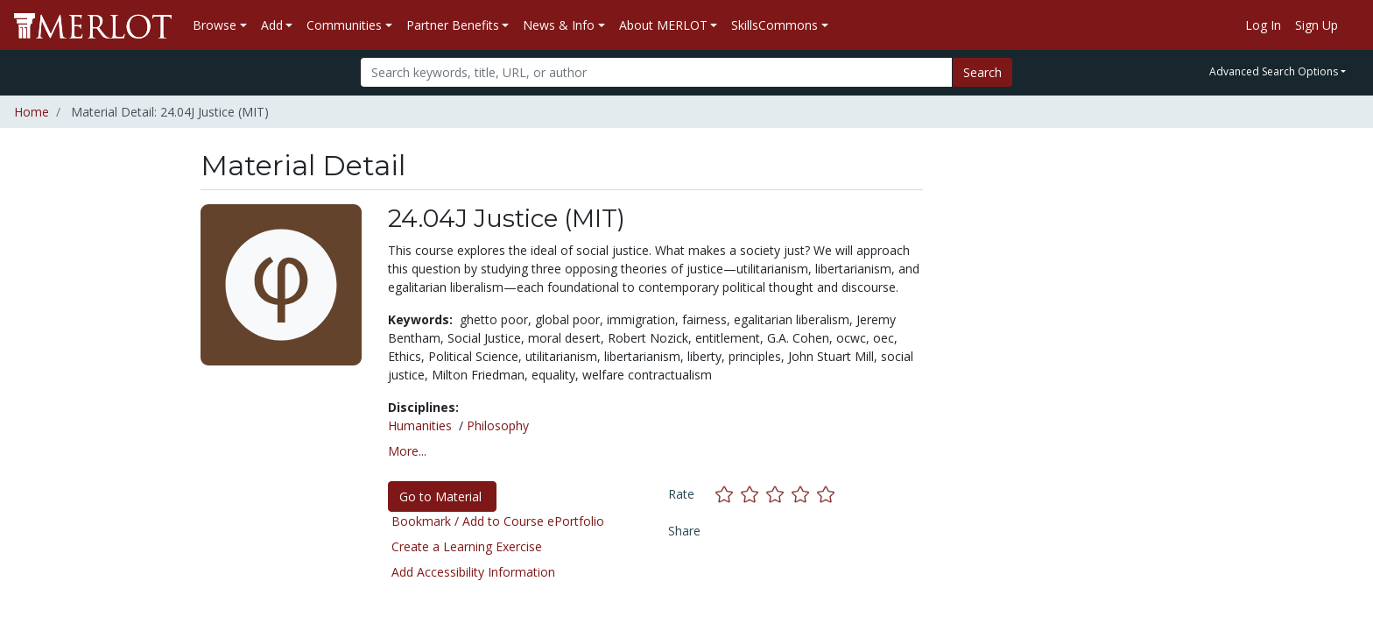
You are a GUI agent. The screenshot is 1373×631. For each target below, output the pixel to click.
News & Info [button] (559, 25)
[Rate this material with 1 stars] (728, 494)
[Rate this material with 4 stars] (804, 494)
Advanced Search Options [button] (1273, 71)
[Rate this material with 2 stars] (753, 494)
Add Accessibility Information (473, 572)
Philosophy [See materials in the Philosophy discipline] (498, 425)
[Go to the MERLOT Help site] (1352, 25)
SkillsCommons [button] (774, 25)
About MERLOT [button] (663, 25)
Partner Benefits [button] (452, 25)
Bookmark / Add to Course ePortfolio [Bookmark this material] (497, 521)
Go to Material (442, 496)
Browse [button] (214, 25)
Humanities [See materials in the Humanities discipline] (420, 425)
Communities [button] (344, 25)
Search (982, 72)
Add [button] (272, 25)
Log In (1263, 25)
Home (31, 111)
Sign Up (1316, 25)
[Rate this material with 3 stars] (779, 494)
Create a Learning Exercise (466, 546)
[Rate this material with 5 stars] (827, 494)
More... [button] (407, 451)
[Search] (656, 72)
